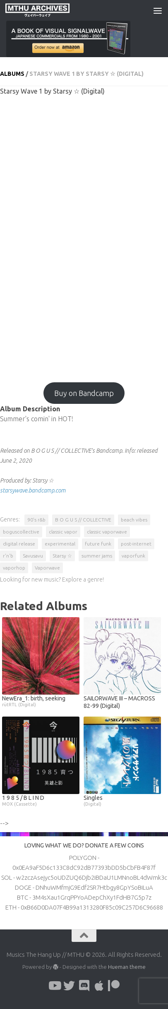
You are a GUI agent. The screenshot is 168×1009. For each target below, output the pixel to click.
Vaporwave (47, 567)
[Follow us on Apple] (99, 986)
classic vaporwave (107, 531)
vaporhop (14, 567)
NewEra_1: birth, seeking (40, 701)
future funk (98, 543)
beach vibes (134, 519)
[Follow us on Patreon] (114, 986)
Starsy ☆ (62, 555)
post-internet (136, 543)
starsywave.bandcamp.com (33, 490)
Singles (122, 800)
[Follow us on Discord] (84, 986)
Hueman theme (127, 967)
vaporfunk (133, 555)
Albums (12, 73)
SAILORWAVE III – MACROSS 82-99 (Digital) (119, 702)
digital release (19, 543)
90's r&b (36, 519)
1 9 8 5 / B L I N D (40, 800)
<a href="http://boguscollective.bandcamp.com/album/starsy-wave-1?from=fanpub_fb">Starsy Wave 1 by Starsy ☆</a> (84, 234)
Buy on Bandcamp (84, 393)
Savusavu (33, 555)
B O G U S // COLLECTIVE (83, 519)
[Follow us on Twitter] (69, 986)
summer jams (97, 555)
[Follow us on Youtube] (54, 986)
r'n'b (8, 555)
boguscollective (21, 531)
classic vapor (63, 531)
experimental (60, 543)
